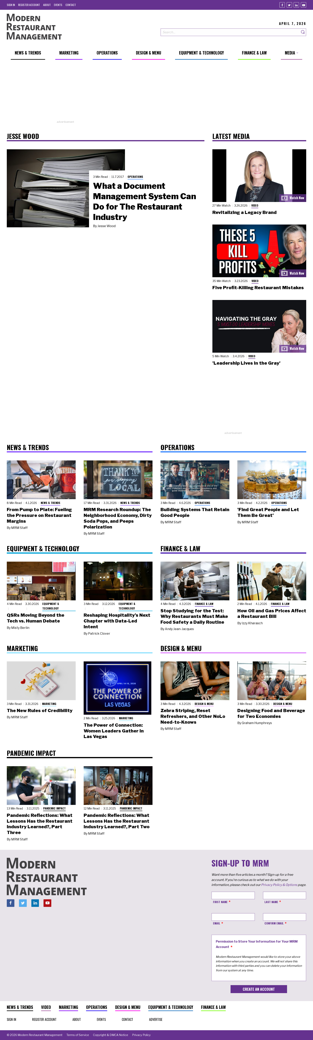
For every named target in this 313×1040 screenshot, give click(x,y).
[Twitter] (289, 5)
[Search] (303, 32)
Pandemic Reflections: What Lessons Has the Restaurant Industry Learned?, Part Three (39, 823)
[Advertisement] (156, 92)
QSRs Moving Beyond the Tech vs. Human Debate (35, 618)
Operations (135, 176)
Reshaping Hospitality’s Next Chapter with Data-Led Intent (117, 620)
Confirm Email (274, 923)
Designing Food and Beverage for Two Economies (271, 713)
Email (216, 923)
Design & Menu (204, 704)
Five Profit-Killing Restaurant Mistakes (258, 287)
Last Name (271, 902)
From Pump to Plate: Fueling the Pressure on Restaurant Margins (39, 515)
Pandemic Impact (54, 808)
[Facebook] (282, 5)
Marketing (49, 704)
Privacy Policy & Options (279, 885)
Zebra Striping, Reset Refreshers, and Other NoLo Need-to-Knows (192, 716)
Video (254, 205)
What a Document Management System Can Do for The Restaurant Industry (144, 201)
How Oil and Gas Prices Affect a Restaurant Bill (271, 613)
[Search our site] (230, 32)
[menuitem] (11, 5)
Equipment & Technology (50, 606)
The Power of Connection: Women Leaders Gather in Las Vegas (114, 730)
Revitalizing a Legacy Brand (244, 212)
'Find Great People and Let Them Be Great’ (268, 512)
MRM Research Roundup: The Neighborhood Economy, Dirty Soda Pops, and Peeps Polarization (118, 518)
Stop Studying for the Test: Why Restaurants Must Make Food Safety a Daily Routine (194, 616)
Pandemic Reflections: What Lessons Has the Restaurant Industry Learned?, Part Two (117, 821)
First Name (220, 902)
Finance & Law (204, 604)
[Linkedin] (296, 5)
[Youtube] (303, 5)
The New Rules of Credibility (39, 710)
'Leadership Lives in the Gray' (246, 363)
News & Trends (50, 503)
